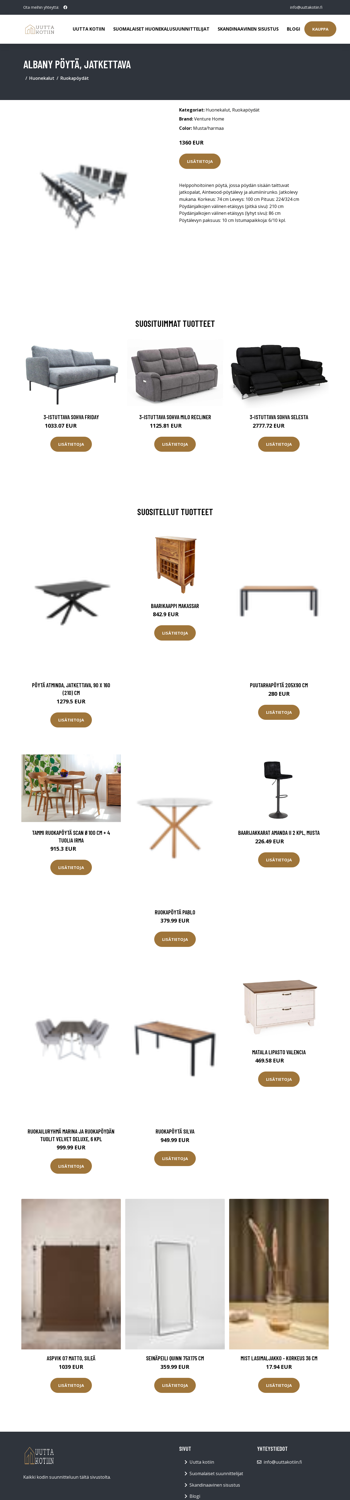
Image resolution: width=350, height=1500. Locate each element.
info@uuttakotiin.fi (306, 7)
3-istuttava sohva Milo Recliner (175, 416)
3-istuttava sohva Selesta (279, 416)
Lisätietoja (200, 161)
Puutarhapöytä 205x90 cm (279, 685)
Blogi (293, 29)
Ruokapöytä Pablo (175, 912)
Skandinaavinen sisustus (248, 29)
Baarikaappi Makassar (175, 605)
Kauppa (320, 29)
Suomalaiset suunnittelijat (216, 1473)
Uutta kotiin (89, 29)
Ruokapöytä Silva (175, 1131)
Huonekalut (41, 78)
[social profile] (65, 7)
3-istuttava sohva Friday (71, 416)
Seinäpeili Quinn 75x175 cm (175, 1358)
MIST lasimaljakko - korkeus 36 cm (279, 1358)
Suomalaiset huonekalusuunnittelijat (161, 29)
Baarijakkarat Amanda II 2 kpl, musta (279, 832)
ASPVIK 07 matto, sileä (71, 1358)
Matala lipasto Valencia (279, 1052)
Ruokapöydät (74, 78)
